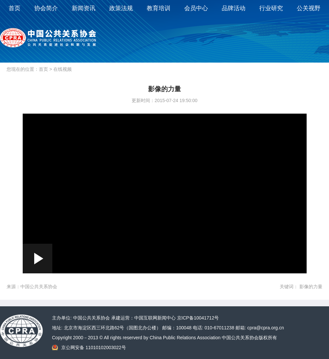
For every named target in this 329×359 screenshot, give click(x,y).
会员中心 (196, 8)
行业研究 (271, 8)
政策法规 (121, 8)
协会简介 (46, 8)
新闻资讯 (83, 8)
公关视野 (308, 8)
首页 (14, 8)
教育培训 (158, 8)
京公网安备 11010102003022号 (93, 347)
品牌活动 (233, 8)
